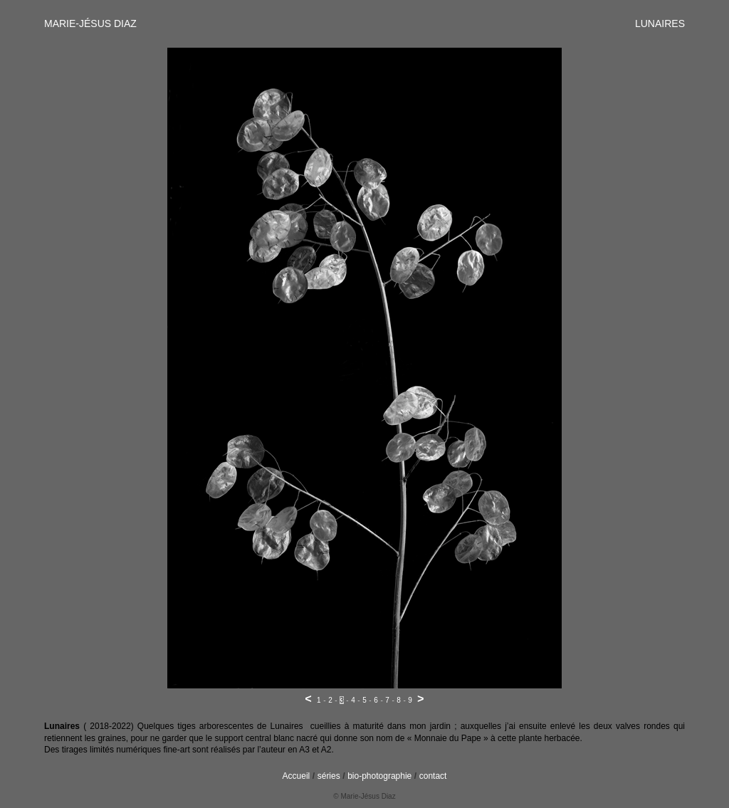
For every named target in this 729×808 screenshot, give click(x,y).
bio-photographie (379, 776)
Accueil (296, 776)
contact (433, 776)
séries (329, 776)
